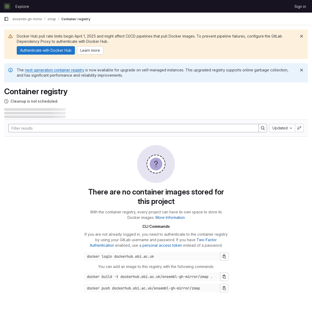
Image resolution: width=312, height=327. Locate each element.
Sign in (300, 6)
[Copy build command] (224, 276)
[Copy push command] (224, 288)
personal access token (162, 245)
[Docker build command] (152, 276)
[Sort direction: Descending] (299, 128)
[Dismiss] (301, 36)
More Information (170, 217)
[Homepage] (7, 6)
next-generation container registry (54, 70)
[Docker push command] (152, 288)
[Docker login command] (152, 256)
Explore (22, 6)
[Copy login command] (224, 256)
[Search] (131, 128)
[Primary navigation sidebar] (6, 19)
